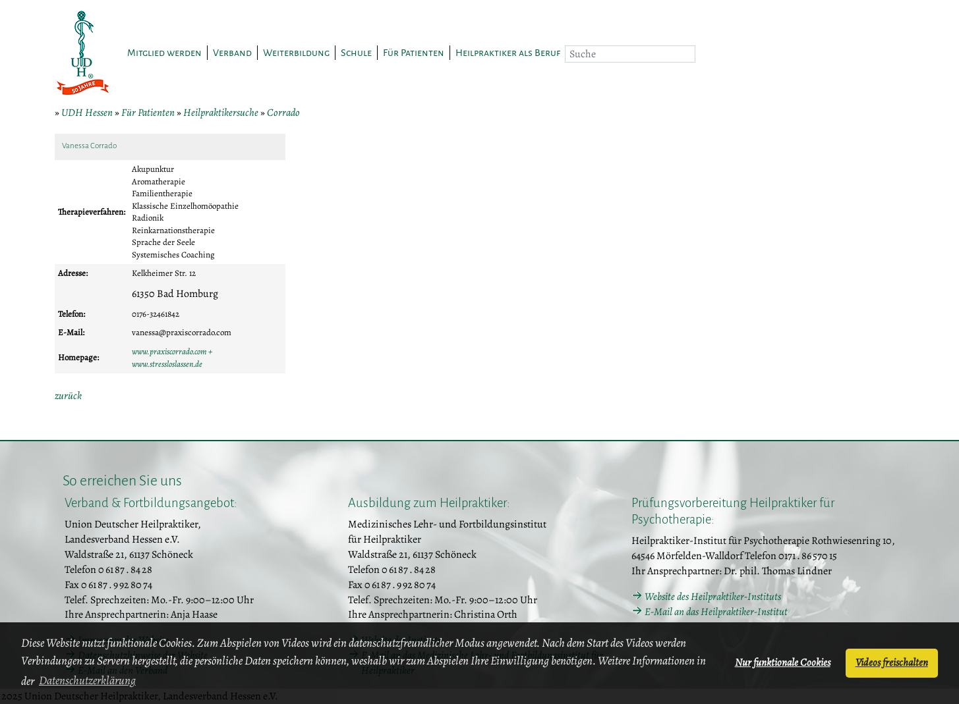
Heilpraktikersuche (220, 112)
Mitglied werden (164, 52)
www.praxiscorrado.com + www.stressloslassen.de (172, 357)
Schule (356, 52)
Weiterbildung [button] (296, 52)
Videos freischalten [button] (892, 662)
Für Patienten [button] (413, 52)
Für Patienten (148, 112)
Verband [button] (232, 52)
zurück (68, 396)
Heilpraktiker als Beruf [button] (507, 52)
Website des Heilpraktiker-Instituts (713, 596)
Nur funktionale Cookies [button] (782, 662)
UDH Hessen (87, 112)
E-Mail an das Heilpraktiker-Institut (716, 612)
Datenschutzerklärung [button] (87, 680)
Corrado (283, 112)
